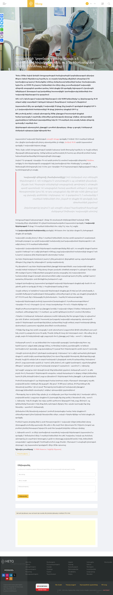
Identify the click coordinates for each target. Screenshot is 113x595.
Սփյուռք (70, 562)
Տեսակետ (90, 572)
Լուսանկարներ (91, 567)
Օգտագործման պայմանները (94, 582)
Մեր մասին (60, 582)
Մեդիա (70, 572)
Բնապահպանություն (53, 562)
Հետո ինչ (28, 560)
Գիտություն (90, 564)
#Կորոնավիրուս (22, 453)
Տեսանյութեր (108, 560)
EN (95, 3)
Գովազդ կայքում (75, 582)
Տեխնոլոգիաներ (73, 567)
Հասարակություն (31, 567)
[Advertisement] (56, 533)
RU (91, 3)
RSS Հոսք (60, 585)
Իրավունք (29, 569)
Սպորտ (49, 569)
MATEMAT (106, 590)
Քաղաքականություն (32, 572)
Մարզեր (49, 564)
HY (87, 3)
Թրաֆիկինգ (72, 569)
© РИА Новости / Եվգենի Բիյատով (47, 449)
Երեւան (89, 562)
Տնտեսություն (51, 560)
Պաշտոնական (51, 572)
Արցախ (70, 560)
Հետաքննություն (31, 564)
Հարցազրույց (91, 569)
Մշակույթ (49, 567)
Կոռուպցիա (90, 560)
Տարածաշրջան (73, 564)
